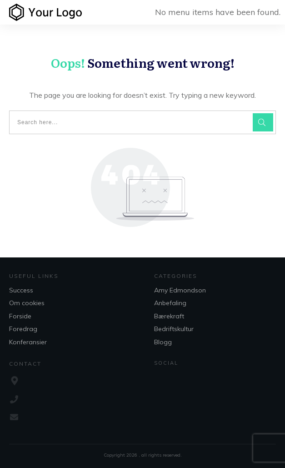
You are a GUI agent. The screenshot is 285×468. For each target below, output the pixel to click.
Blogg (163, 342)
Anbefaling (170, 303)
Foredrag (23, 329)
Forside (20, 316)
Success (21, 290)
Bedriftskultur (174, 329)
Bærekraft (169, 316)
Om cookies (27, 303)
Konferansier (28, 342)
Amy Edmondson (180, 290)
